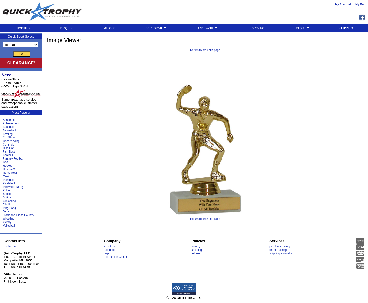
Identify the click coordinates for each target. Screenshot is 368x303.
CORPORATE (156, 28)
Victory (7, 222)
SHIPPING (346, 28)
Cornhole (8, 144)
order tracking (278, 250)
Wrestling (9, 218)
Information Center (115, 257)
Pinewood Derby (13, 187)
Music (6, 176)
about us (109, 246)
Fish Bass (9, 151)
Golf (5, 162)
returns (196, 253)
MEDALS (109, 28)
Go (21, 54)
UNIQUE (302, 28)
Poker (6, 190)
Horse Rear (10, 172)
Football (8, 155)
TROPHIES (22, 28)
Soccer (7, 194)
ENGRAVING (256, 28)
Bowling (8, 134)
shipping (197, 250)
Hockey (7, 165)
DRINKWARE (207, 28)
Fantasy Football (13, 158)
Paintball (8, 179)
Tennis (7, 211)
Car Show (9, 137)
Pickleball (9, 183)
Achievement (11, 123)
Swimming (9, 201)
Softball (7, 197)
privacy (196, 246)
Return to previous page (205, 50)
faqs (106, 253)
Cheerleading (11, 141)
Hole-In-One (10, 169)
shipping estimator (280, 253)
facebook (109, 250)
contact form (11, 246)
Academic (9, 120)
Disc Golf (8, 148)
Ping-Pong (9, 208)
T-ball (6, 204)
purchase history (279, 246)
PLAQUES (66, 28)
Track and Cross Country (18, 215)
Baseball (8, 127)
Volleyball (9, 225)
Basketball (9, 130)
